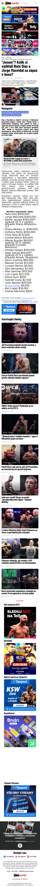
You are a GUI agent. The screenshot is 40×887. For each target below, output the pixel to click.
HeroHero (14, 871)
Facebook (9, 857)
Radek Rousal (28, 155)
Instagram (20, 857)
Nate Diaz (25, 112)
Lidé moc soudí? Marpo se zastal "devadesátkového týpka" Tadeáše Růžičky (17, 502)
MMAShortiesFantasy (26, 871)
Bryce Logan (12, 287)
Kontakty (31, 868)
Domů (3, 57)
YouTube (31, 857)
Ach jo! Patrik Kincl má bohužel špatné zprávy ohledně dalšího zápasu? (18, 378)
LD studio (30, 884)
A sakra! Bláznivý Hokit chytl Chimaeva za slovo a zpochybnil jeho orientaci (19, 534)
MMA (10, 112)
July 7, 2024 (33, 304)
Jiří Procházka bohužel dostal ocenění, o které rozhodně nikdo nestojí (19, 348)
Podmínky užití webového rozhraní (16, 883)
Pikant (10, 434)
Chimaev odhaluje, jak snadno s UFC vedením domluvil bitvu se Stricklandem (19, 564)
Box (20, 112)
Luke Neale (33, 155)
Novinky (8, 57)
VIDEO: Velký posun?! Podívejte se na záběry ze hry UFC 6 (17, 409)
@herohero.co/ (25, 841)
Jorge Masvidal (7, 115)
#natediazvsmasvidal (28, 300)
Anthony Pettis (17, 115)
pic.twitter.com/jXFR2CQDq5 (24, 302)
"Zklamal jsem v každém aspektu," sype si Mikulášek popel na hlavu (20, 440)
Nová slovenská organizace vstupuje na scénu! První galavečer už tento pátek (19, 595)
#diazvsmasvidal (7, 302)
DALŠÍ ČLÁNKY (20, 603)
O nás (8, 871)
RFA (9, 589)
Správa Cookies (27, 883)
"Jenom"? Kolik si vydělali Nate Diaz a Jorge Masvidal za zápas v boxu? (18, 59)
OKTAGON (11, 373)
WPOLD (20, 78)
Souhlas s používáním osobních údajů (15, 884)
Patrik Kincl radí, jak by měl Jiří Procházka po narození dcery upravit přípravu (20, 470)
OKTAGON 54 (24, 155)
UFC (11, 57)
